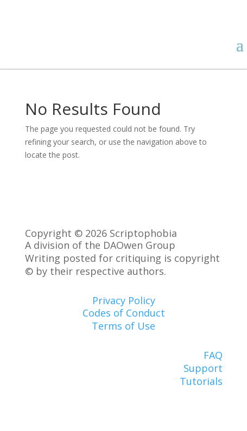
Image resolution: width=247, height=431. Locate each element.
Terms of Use (123, 325)
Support (203, 368)
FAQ (213, 355)
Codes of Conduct (124, 312)
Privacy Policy (123, 300)
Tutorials (201, 381)
